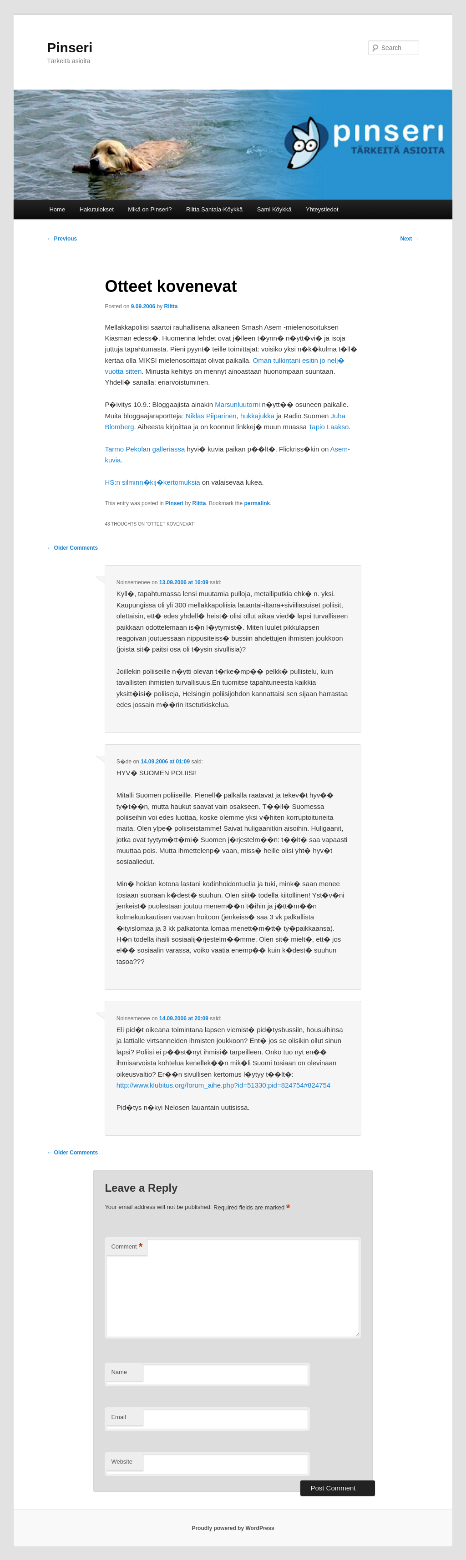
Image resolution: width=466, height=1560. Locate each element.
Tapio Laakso (329, 427)
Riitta (171, 306)
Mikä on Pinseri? (150, 209)
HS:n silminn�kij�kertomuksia (152, 482)
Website (121, 1461)
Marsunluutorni (237, 404)
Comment (126, 1247)
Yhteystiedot (322, 209)
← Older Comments (72, 548)
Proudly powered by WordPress (233, 1528)
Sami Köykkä (274, 209)
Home (57, 209)
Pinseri (69, 47)
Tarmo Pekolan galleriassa (145, 449)
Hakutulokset (97, 209)
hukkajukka (257, 416)
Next (409, 239)
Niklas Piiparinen (211, 416)
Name (119, 1372)
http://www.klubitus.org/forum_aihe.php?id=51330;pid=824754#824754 (223, 1085)
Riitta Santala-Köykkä (214, 209)
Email (118, 1417)
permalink (257, 503)
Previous (62, 239)
